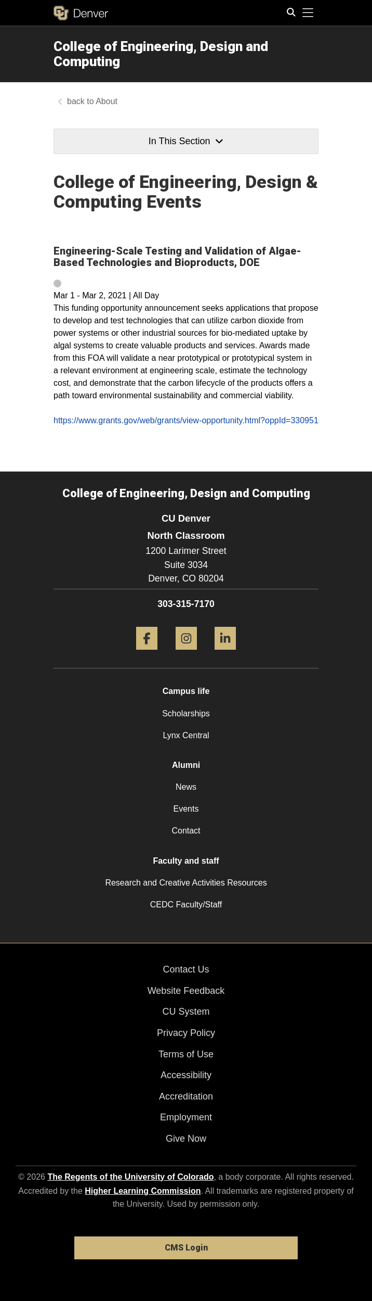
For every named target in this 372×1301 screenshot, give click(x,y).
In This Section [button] (186, 141)
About (106, 101)
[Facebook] (146, 653)
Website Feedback (186, 991)
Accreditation (186, 1096)
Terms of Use (186, 1054)
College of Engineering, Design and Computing (161, 54)
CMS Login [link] (186, 1248)
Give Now (186, 1138)
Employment (186, 1117)
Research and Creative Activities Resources (186, 882)
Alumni (186, 765)
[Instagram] (186, 653)
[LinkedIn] (225, 653)
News (186, 786)
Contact (185, 830)
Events (186, 808)
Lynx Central (186, 735)
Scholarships (186, 713)
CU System (185, 1011)
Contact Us (186, 969)
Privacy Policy (186, 1033)
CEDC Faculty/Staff (186, 904)
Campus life (186, 691)
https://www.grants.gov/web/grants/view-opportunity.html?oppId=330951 (186, 420)
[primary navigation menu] (308, 13)
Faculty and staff (186, 860)
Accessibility (186, 1075)
